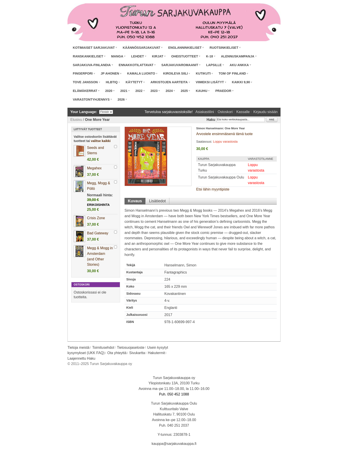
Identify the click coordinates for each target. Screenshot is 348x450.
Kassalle (243, 112)
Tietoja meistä (78, 347)
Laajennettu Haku (81, 358)
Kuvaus (135, 201)
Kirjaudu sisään (265, 112)
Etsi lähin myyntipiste (212, 189)
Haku (211, 120)
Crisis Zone (96, 218)
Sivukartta (137, 353)
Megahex (94, 168)
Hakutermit (156, 353)
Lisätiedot (157, 201)
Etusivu (76, 120)
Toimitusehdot (103, 347)
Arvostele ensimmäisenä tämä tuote (224, 134)
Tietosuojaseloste (130, 347)
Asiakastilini (205, 112)
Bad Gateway (97, 233)
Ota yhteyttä (117, 353)
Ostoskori (225, 112)
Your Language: (83, 112)
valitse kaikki (101, 141)
